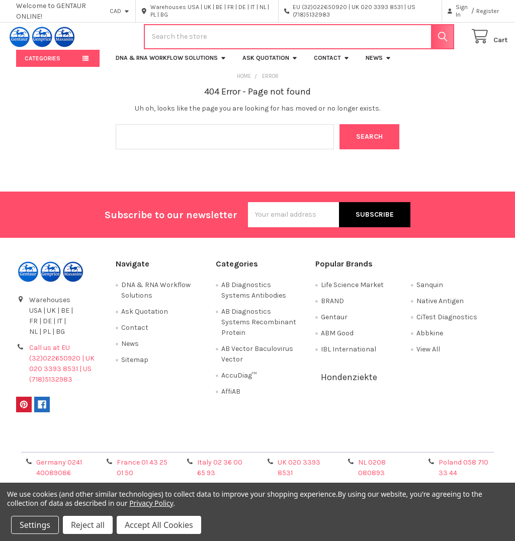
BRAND (332, 307)
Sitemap (134, 366)
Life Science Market (352, 291)
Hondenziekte (349, 383)
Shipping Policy (197, 447)
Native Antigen (440, 307)
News (378, 63)
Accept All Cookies (159, 524)
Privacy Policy (438, 447)
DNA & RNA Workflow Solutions (171, 63)
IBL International (348, 355)
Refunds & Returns (318, 447)
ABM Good (337, 339)
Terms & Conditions (76, 447)
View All (428, 355)
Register (487, 11)
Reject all (88, 524)
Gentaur (334, 323)
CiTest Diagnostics (446, 323)
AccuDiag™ (238, 381)
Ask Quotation (270, 63)
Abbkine (429, 339)
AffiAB (230, 397)
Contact (332, 63)
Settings (35, 524)
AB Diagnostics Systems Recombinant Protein (258, 328)
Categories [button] (42, 64)
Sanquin (429, 291)
